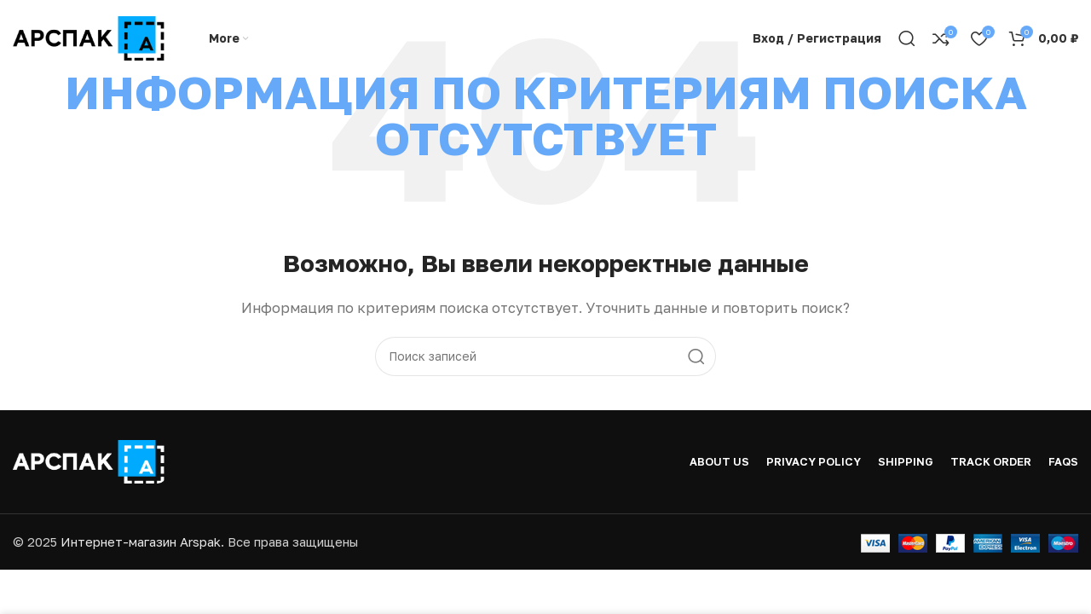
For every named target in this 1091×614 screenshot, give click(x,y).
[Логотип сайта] (89, 36)
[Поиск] (907, 38)
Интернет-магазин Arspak (141, 541)
